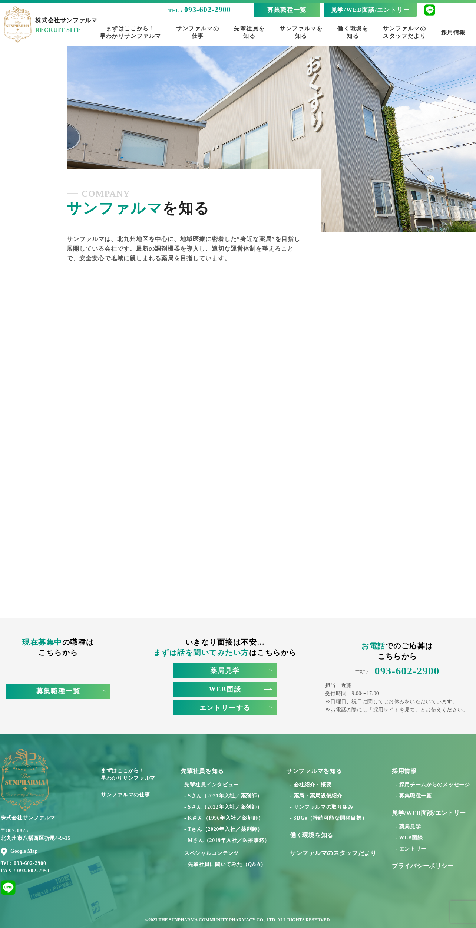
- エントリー (411, 849)
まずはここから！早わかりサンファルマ (130, 32)
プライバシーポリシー (423, 866)
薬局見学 (241, 670)
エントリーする (235, 707)
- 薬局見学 (408, 826)
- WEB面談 (409, 838)
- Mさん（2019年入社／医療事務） (227, 840)
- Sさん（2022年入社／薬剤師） (223, 807)
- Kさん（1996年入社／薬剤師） (224, 818)
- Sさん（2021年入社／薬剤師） (223, 796)
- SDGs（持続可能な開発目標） (328, 818)
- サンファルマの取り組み (321, 807)
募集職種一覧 (287, 10)
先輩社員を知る (249, 32)
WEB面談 (240, 689)
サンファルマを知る (301, 32)
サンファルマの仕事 (197, 32)
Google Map (19, 851)
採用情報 (453, 33)
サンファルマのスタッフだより (404, 32)
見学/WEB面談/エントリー (370, 10)
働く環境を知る (352, 32)
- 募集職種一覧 (414, 796)
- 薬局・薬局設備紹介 (316, 796)
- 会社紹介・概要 (310, 784)
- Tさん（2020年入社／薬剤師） (223, 829)
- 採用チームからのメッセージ (433, 784)
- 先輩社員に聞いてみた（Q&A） (225, 864)
